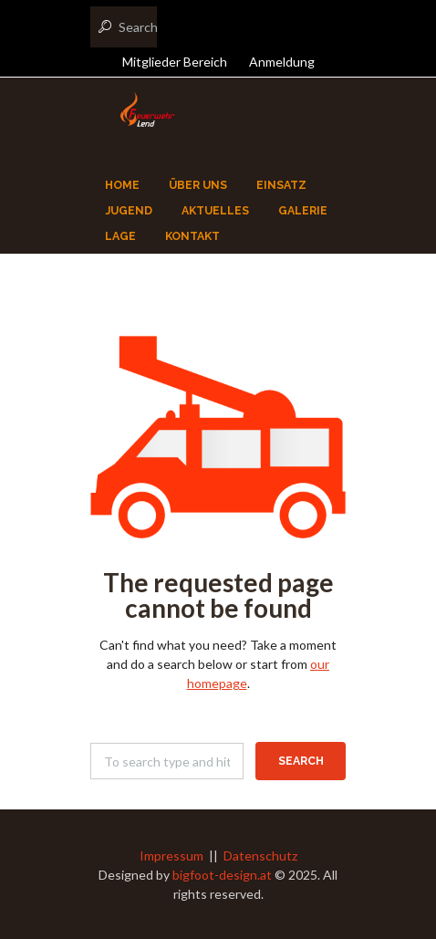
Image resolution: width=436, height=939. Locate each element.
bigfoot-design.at (222, 874)
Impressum (171, 855)
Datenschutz (260, 855)
